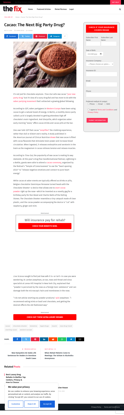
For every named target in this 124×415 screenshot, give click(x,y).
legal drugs (44, 326)
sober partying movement (24, 101)
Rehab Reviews (61, 9)
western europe (26, 330)
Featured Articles (44, 9)
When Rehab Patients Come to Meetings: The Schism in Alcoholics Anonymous (59, 355)
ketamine (33, 326)
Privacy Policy (93, 112)
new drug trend (66, 326)
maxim (54, 326)
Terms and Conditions (105, 110)
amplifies (44, 130)
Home (30, 9)
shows (52, 137)
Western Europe (54, 108)
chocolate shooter (20, 326)
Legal (71, 9)
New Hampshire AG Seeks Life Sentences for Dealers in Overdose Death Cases (22, 355)
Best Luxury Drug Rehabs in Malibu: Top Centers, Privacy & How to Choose (16, 378)
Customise (16, 404)
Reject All (32, 404)
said (57, 298)
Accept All (47, 404)
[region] (31, 396)
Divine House (20, 2)
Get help (115, 2)
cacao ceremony (54, 162)
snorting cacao (11, 330)
